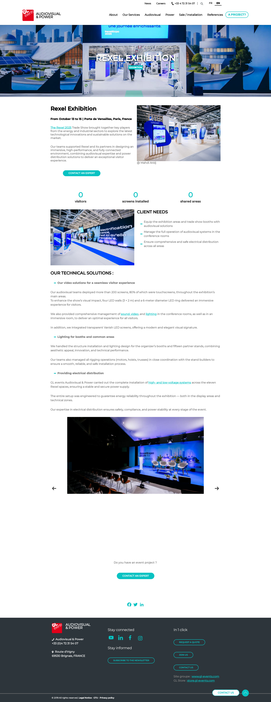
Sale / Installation (190, 14)
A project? (237, 14)
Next (217, 488)
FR (210, 3)
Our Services (131, 14)
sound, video (129, 314)
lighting (151, 314)
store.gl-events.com (201, 680)
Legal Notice (85, 697)
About (113, 14)
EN (218, 3)
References (215, 14)
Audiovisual (153, 14)
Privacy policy (107, 697)
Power (169, 14)
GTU (96, 697)
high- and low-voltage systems (169, 382)
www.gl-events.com (205, 676)
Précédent (54, 488)
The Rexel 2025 (60, 127)
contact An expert (81, 173)
